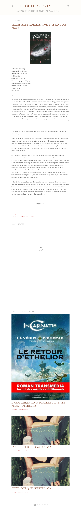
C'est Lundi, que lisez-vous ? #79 (31, 447)
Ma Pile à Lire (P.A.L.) (44, 11)
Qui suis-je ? (30, 11)
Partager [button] (14, 214)
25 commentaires (23, 451)
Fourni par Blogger (40, 505)
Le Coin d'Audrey (34, 6)
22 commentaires (23, 492)
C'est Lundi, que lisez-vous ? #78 (31, 488)
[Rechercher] (68, 6)
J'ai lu (18, 216)
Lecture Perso (24, 216)
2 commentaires (23, 409)
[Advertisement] (40, 291)
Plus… (56, 11)
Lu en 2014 (32, 216)
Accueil (21, 11)
